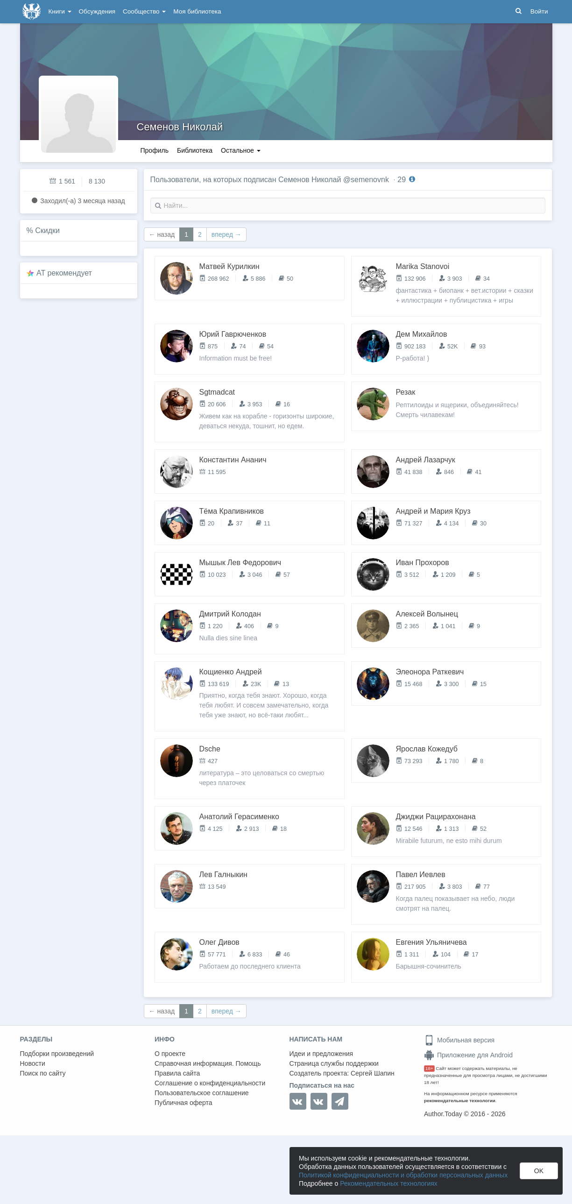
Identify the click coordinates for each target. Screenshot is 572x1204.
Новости (32, 1063)
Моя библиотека (197, 11)
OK (539, 1171)
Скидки (47, 230)
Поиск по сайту (43, 1073)
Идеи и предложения (321, 1053)
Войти (539, 11)
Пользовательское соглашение (202, 1093)
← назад (162, 234)
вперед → (226, 234)
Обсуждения (97, 11)
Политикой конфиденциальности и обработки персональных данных (403, 1175)
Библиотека (194, 150)
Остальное (241, 150)
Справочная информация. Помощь (208, 1063)
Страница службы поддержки (334, 1063)
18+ (429, 1068)
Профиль (155, 150)
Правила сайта (177, 1073)
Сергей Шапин (373, 1073)
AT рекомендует (64, 273)
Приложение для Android (468, 1055)
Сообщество (144, 11)
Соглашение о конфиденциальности (210, 1083)
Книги (60, 11)
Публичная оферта (183, 1102)
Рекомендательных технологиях (389, 1183)
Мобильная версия (459, 1040)
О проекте (170, 1053)
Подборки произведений (57, 1053)
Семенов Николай (180, 127)
